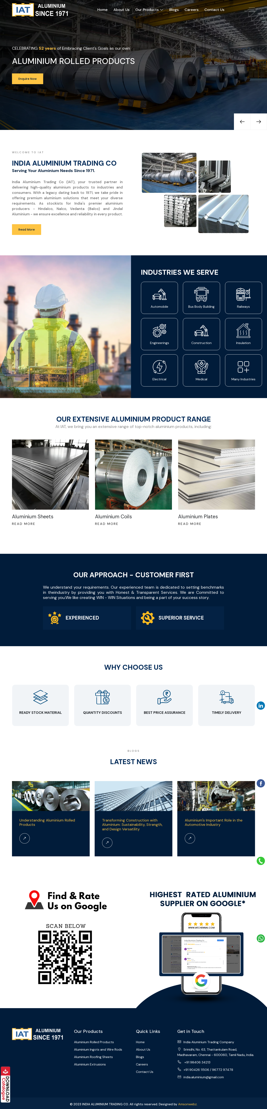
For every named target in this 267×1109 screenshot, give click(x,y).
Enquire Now (27, 79)
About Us (121, 9)
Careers (192, 9)
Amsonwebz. (187, 1104)
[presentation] (242, 121)
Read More (26, 229)
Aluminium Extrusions (90, 1064)
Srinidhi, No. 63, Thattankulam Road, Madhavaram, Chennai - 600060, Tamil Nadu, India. (215, 1052)
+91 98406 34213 (193, 1062)
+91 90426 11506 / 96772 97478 (205, 1069)
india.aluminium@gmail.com (200, 1077)
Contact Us (214, 9)
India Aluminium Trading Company (205, 1042)
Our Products (149, 9)
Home (102, 9)
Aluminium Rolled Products (94, 1042)
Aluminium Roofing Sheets (93, 1057)
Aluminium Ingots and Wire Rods (98, 1049)
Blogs (174, 9)
